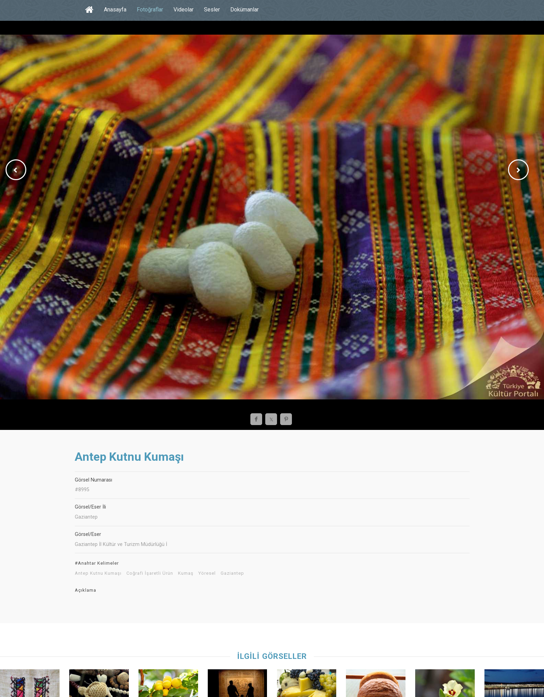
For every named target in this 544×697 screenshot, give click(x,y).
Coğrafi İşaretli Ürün (149, 573)
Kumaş (186, 573)
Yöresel (207, 573)
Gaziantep (232, 573)
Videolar (183, 9)
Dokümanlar (244, 9)
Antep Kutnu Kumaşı (98, 573)
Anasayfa (115, 9)
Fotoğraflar (150, 9)
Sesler (212, 9)
